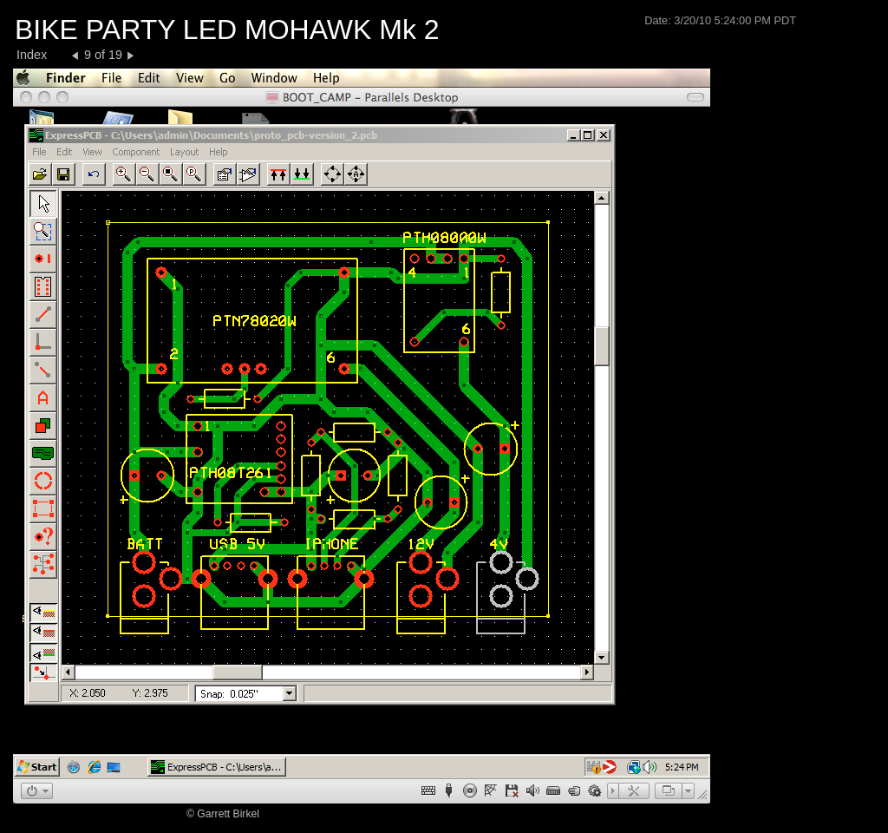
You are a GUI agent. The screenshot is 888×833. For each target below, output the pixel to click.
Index (31, 55)
